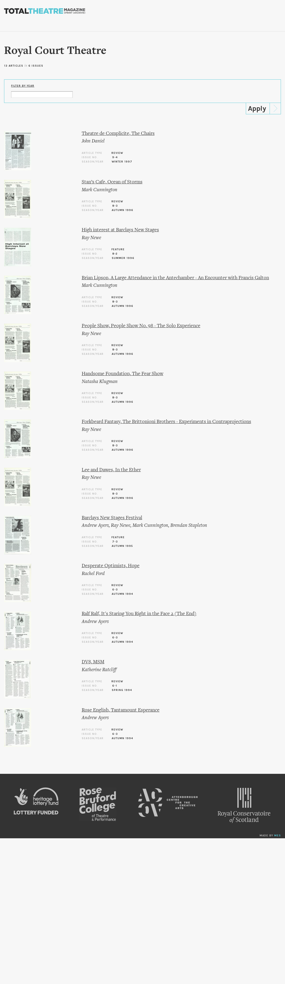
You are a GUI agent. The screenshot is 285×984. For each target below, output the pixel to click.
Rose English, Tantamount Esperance (121, 710)
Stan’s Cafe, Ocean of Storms (112, 182)
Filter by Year (22, 85)
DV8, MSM (93, 662)
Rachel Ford (93, 573)
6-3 (115, 589)
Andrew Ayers (95, 525)
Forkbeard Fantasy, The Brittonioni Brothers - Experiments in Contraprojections (166, 421)
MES (277, 835)
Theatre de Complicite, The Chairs (118, 133)
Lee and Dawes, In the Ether (111, 470)
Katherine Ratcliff (99, 670)
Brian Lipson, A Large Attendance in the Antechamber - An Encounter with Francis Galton (175, 278)
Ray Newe (91, 238)
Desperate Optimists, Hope (111, 566)
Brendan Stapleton (188, 525)
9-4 (115, 157)
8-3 (115, 205)
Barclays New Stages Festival (112, 518)
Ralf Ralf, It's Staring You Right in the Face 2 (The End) (139, 613)
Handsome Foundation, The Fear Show (122, 373)
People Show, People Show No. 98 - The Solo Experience (141, 326)
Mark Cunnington (99, 190)
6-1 (114, 685)
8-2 (115, 253)
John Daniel (93, 141)
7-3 (115, 541)
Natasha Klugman (100, 381)
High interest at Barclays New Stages (120, 230)
